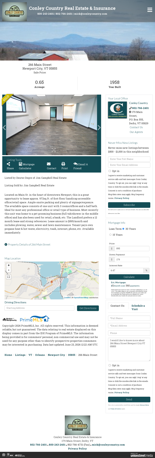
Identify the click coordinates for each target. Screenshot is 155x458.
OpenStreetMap (81, 297)
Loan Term (115, 228)
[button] (13, 125)
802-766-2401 (64, 13)
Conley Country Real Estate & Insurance (72, 8)
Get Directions (88, 308)
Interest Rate (115, 265)
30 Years (129, 228)
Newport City (56, 354)
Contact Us (136, 127)
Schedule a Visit (138, 307)
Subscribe (129, 204)
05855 (71, 354)
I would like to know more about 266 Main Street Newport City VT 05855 (129, 349)
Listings (20, 354)
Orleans (40, 354)
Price (112, 243)
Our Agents (136, 131)
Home (8, 354)
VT (30, 354)
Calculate (129, 276)
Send (129, 399)
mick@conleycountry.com (90, 13)
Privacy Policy (121, 198)
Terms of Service (116, 409)
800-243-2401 (45, 13)
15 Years (115, 234)
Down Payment (117, 254)
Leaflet (67, 297)
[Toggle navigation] (150, 10)
